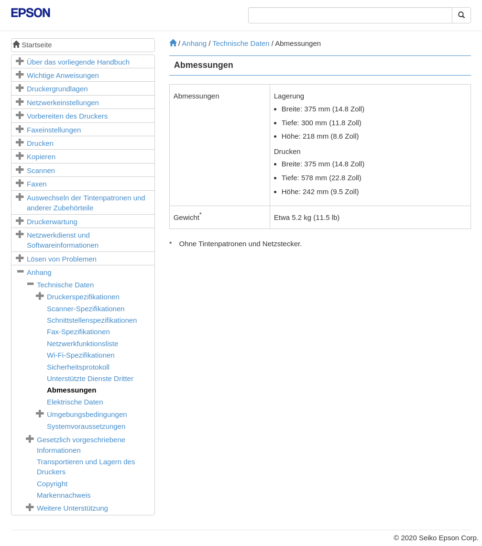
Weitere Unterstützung (72, 508)
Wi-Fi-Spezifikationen (81, 355)
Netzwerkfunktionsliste (82, 343)
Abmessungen (71, 390)
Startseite (32, 45)
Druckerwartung (52, 222)
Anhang (39, 272)
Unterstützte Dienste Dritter (90, 378)
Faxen (37, 184)
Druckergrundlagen (57, 89)
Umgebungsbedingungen (87, 414)
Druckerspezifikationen (83, 297)
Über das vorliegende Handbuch (78, 62)
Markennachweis (64, 495)
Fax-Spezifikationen (78, 332)
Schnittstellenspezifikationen (92, 320)
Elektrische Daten (75, 402)
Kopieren (41, 157)
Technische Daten (65, 285)
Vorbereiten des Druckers (67, 116)
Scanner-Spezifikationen (86, 309)
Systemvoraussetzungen (86, 426)
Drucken (40, 143)
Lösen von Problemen (62, 259)
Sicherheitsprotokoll (78, 367)
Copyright (52, 484)
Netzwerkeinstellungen (63, 102)
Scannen (41, 170)
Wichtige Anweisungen (63, 75)
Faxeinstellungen (54, 130)
